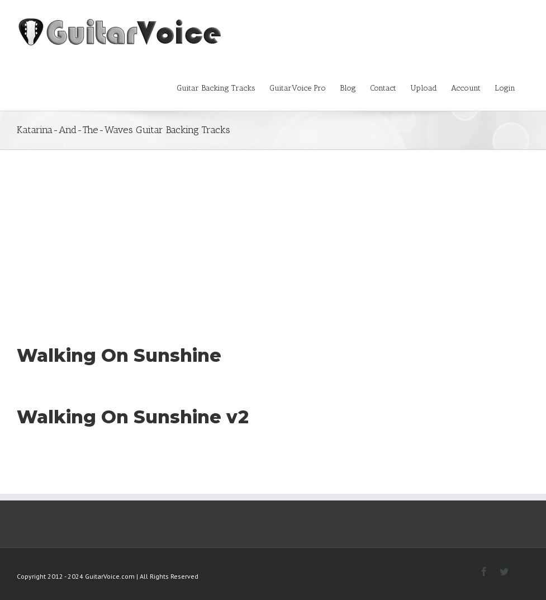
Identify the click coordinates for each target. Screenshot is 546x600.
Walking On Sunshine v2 (133, 417)
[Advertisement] (273, 233)
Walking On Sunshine (119, 355)
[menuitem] (223, 87)
